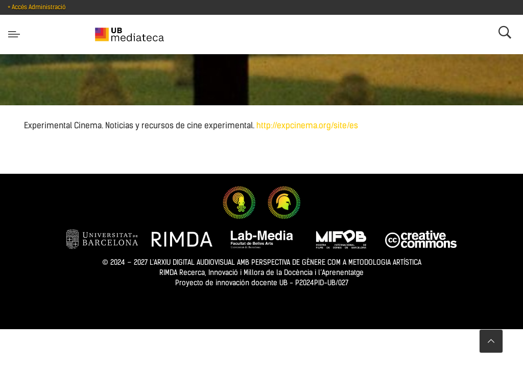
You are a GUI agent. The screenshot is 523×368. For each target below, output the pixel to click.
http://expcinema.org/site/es (307, 125)
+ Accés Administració (36, 7)
